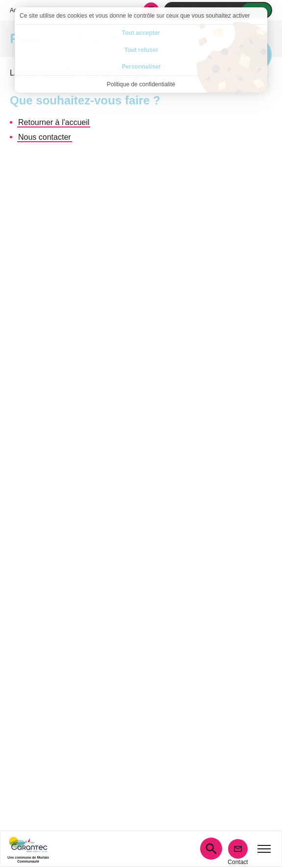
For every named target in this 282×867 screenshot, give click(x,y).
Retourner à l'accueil (53, 122)
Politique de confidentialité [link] (141, 84)
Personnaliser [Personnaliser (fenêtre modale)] (141, 66)
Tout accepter (141, 32)
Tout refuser (141, 50)
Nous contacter (44, 137)
